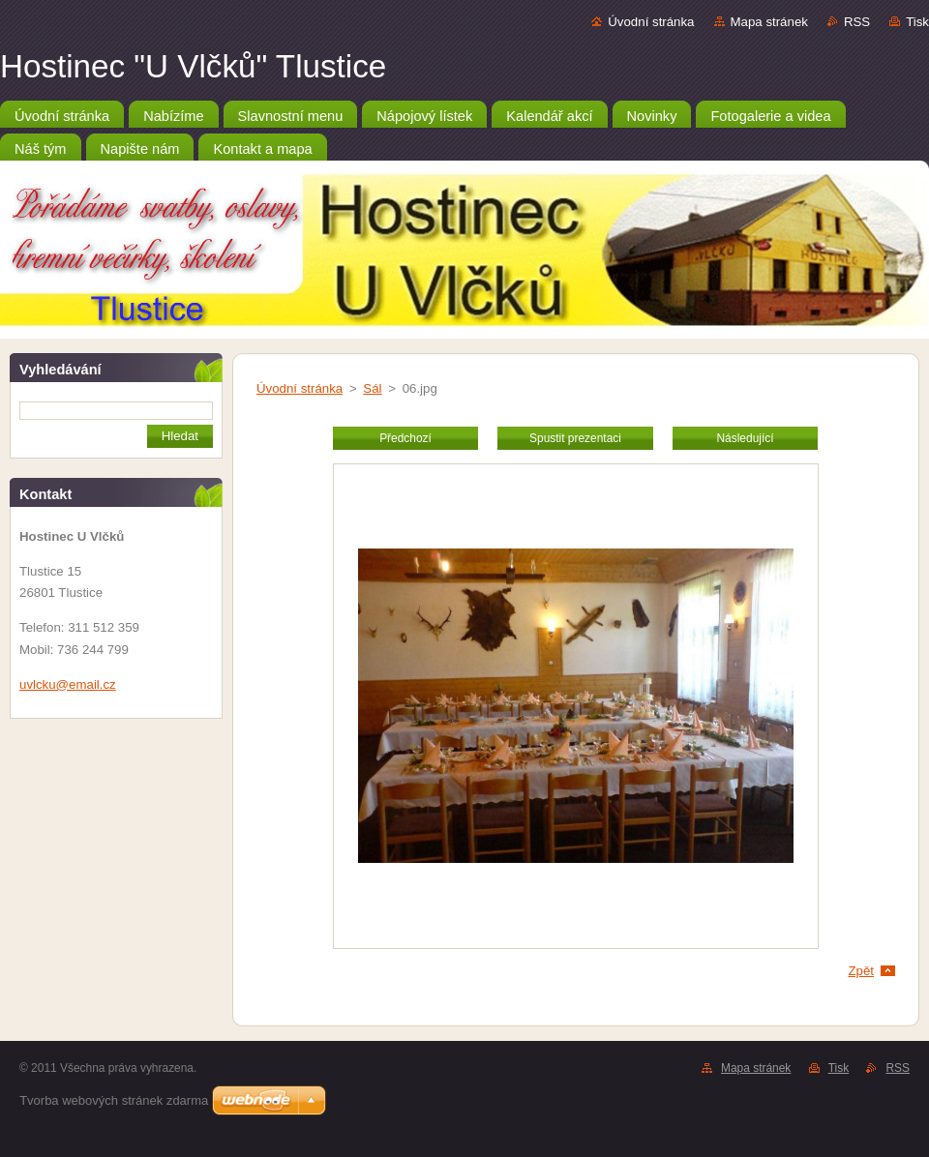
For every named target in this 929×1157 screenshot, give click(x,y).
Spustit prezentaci (575, 438)
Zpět (861, 971)
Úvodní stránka (651, 22)
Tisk (917, 22)
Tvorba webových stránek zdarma (113, 1100)
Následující (744, 438)
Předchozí (405, 438)
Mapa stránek (769, 22)
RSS (857, 22)
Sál (372, 388)
